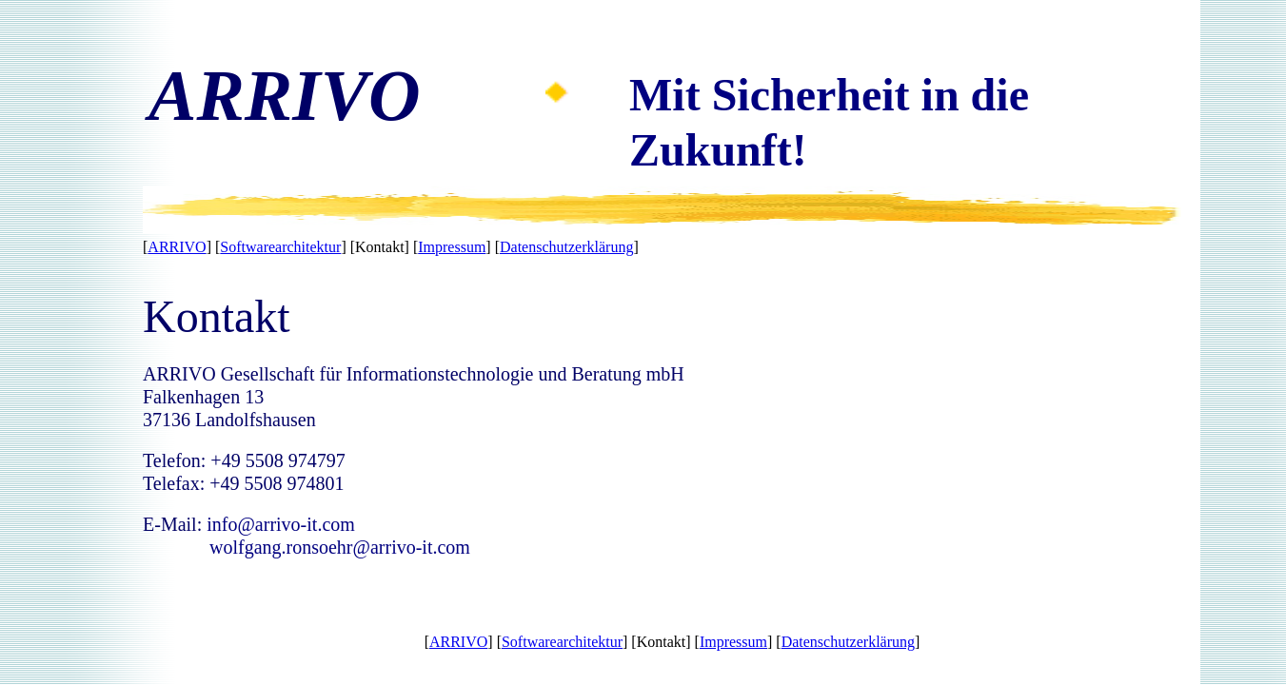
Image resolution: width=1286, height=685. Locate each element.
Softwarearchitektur (280, 247)
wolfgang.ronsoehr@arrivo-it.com (339, 547)
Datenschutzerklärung (566, 247)
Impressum (451, 247)
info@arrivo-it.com (281, 524)
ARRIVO (177, 247)
